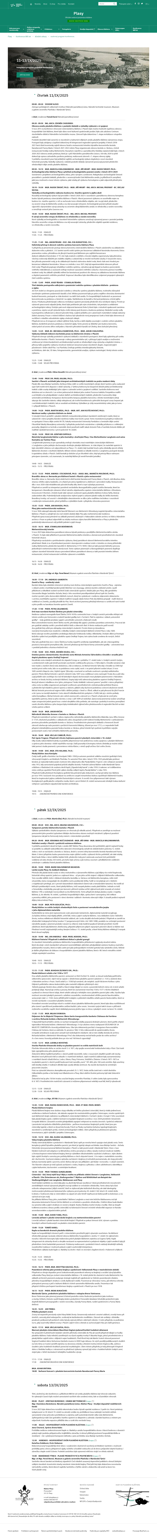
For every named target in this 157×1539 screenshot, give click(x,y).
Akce (45, 4)
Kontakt (71, 4)
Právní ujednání (13, 1532)
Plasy (78, 14)
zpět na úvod (26, 76)
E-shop (52, 4)
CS (147, 4)
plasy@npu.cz (53, 1498)
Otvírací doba (84, 1489)
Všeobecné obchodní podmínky (79, 1532)
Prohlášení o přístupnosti (31, 1532)
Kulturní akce (84, 1496)
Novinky (38, 4)
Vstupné (82, 1493)
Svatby (82, 1499)
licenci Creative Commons (57, 1515)
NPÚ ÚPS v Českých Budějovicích (91, 1502)
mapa (90, 1402)
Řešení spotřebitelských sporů (53, 1532)
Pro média (62, 4)
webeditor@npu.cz (123, 1532)
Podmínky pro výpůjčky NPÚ (103, 1532)
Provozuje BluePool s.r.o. (141, 1532)
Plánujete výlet (125, 4)
